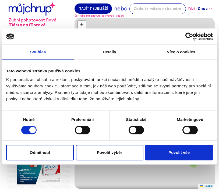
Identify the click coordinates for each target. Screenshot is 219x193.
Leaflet (206, 186)
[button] (82, 25)
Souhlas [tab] (38, 52)
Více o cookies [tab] (181, 52)
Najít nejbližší (93, 8)
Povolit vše (179, 152)
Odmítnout (40, 152)
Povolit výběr (109, 152)
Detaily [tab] (109, 52)
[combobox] (157, 8)
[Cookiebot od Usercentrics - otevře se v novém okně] (189, 36)
